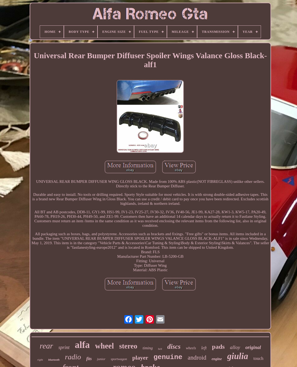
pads (218, 346)
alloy (235, 347)
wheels (191, 348)
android (197, 357)
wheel (104, 346)
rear (46, 345)
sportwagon (119, 359)
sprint (63, 347)
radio (73, 357)
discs (174, 346)
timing (148, 348)
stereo (128, 346)
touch (258, 358)
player (140, 357)
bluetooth (54, 359)
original (253, 347)
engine (217, 359)
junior (101, 359)
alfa (82, 345)
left (204, 348)
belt (160, 348)
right (40, 359)
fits (89, 358)
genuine (167, 357)
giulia (237, 356)
